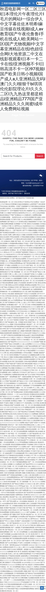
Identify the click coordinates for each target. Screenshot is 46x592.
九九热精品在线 (22, 383)
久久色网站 (23, 446)
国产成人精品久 (36, 241)
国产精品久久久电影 (12, 468)
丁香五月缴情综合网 (39, 416)
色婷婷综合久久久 (29, 226)
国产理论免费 (11, 501)
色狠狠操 (19, 346)
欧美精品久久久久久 (35, 538)
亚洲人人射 (12, 554)
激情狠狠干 (27, 385)
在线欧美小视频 (9, 241)
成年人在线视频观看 (6, 573)
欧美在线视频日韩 (31, 217)
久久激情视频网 (16, 278)
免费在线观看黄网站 (6, 418)
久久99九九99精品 (7, 569)
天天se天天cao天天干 (34, 259)
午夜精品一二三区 (13, 416)
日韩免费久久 (17, 344)
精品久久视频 (21, 235)
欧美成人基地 (17, 296)
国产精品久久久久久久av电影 (9, 396)
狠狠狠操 (16, 333)
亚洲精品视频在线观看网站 (22, 357)
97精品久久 (33, 252)
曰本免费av (22, 516)
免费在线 (41, 230)
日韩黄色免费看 (39, 564)
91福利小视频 (8, 403)
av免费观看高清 (16, 291)
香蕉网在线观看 (5, 219)
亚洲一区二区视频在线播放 (14, 505)
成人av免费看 (27, 344)
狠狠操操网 (26, 289)
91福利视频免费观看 (28, 527)
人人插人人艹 (39, 425)
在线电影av (12, 245)
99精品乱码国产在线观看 (12, 405)
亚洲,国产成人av (26, 575)
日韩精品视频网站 (37, 304)
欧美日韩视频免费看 (36, 248)
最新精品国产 (19, 294)
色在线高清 (19, 492)
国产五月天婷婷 (30, 374)
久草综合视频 (27, 353)
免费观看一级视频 (23, 549)
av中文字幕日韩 (30, 525)
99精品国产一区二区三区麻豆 (34, 409)
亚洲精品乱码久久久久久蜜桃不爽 (32, 307)
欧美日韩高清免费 (30, 505)
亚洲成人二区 (4, 523)
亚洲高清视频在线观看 (31, 392)
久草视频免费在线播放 (15, 243)
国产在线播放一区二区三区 (36, 512)
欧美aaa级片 (26, 335)
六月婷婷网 (33, 523)
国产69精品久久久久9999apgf (15, 486)
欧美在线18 (11, 254)
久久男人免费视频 (20, 418)
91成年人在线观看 (24, 543)
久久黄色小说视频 (10, 339)
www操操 (14, 534)
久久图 (37, 401)
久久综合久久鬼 (30, 484)
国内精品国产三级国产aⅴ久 (18, 457)
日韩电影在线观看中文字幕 (32, 359)
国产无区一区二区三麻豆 (26, 313)
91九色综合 (23, 355)
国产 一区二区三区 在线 (22, 304)
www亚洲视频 (40, 490)
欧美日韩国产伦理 (30, 239)
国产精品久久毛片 (23, 381)
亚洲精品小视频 (16, 401)
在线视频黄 (4, 300)
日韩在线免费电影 (20, 324)
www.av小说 (33, 545)
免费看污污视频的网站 (37, 536)
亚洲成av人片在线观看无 (13, 348)
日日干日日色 (11, 438)
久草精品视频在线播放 (27, 237)
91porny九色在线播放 (18, 427)
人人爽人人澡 (16, 274)
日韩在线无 (9, 296)
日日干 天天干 (17, 289)
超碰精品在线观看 (37, 468)
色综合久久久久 (10, 270)
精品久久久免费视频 (31, 414)
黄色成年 (18, 228)
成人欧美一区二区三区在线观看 (33, 280)
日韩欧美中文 (28, 530)
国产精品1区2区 (30, 438)
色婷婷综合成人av (18, 217)
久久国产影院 (14, 560)
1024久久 (20, 339)
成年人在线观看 (31, 503)
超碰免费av (25, 556)
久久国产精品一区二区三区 (11, 298)
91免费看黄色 (7, 374)
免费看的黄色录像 (18, 374)
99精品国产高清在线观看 (32, 337)
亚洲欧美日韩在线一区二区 (9, 591)
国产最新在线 (8, 385)
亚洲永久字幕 (7, 226)
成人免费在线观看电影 (24, 554)
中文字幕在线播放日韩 (38, 521)
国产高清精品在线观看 (7, 232)
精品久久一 (9, 230)
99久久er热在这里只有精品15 (29, 333)
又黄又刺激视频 (9, 473)
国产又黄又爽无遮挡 (29, 329)
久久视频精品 (32, 311)
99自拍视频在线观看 (10, 256)
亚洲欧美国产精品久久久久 (9, 412)
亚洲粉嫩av (10, 304)
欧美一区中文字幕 (32, 318)
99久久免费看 (7, 289)
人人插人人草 (25, 302)
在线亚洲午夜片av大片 (21, 248)
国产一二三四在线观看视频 (16, 580)
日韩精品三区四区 (32, 270)
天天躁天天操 (35, 451)
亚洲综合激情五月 (17, 366)
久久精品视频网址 (27, 219)
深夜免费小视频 (20, 473)
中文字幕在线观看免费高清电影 (18, 276)
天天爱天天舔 (15, 219)
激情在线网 (20, 429)
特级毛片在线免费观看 (30, 296)
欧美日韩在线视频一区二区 (13, 481)
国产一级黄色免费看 (24, 377)
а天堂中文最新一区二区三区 (31, 584)
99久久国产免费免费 (22, 490)
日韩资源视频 (34, 556)
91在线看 (25, 348)
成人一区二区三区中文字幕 (35, 486)
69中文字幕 (39, 254)
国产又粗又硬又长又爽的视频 (18, 578)
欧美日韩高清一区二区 (31, 366)
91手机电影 (4, 457)
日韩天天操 (26, 420)
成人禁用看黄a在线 (6, 414)
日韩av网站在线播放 (23, 451)
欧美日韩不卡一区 (37, 534)
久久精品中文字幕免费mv (25, 245)
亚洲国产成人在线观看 (26, 320)
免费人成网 (12, 235)
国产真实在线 (11, 346)
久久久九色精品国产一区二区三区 (29, 256)
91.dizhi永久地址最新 (7, 294)
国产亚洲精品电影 (17, 392)
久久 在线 (24, 298)
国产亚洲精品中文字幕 (12, 302)
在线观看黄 (37, 219)
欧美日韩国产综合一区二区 (33, 322)
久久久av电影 (30, 547)
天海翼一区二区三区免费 (15, 466)
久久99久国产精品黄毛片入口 (25, 254)
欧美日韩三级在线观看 (15, 361)
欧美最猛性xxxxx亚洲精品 (36, 298)
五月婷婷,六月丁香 (30, 455)
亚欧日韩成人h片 (14, 510)
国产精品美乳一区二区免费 (29, 510)
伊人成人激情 (27, 291)
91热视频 (30, 444)
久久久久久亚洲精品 (15, 564)
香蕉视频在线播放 (18, 460)
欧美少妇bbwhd (18, 414)
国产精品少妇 (24, 287)
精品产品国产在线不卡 (32, 422)
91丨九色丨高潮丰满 (28, 315)
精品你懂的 (18, 420)
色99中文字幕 (24, 488)
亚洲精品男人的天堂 (29, 261)
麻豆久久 (18, 370)
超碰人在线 (41, 217)
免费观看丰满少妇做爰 (35, 431)
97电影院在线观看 (14, 556)
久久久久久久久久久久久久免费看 (27, 232)
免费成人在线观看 (40, 567)
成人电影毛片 (18, 385)
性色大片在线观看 (31, 294)
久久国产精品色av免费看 (18, 259)
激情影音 (5, 379)
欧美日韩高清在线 (25, 267)
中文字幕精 (21, 438)
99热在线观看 (14, 237)
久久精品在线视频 (21, 436)
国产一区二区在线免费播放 (37, 462)
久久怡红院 (17, 315)
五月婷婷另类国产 (12, 446)
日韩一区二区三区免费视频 (19, 532)
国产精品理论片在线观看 (27, 412)
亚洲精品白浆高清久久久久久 (16, 558)
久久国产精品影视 (33, 433)
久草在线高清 (40, 368)
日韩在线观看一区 (10, 440)
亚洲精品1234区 (13, 287)
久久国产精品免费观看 (30, 346)
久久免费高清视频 (33, 418)
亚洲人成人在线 (9, 436)
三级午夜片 (8, 460)
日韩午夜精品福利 (35, 381)
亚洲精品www (8, 420)
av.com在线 (26, 562)
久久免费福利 (17, 464)
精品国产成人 (14, 497)
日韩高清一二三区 (13, 394)
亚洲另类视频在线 (29, 499)
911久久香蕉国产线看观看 (19, 252)
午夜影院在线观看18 (19, 318)
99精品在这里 (40, 412)
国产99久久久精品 (8, 521)
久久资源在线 (41, 455)
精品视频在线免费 (32, 300)
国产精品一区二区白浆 (22, 241)
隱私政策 (27, 193)
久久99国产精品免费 (9, 381)
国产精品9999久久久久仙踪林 (33, 464)
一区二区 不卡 (24, 396)
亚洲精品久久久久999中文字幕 (25, 368)
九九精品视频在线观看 (35, 532)
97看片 (33, 302)
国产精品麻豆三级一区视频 (14, 322)
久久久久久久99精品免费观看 (19, 379)
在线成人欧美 (14, 488)
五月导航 (36, 403)
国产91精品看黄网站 (7, 326)
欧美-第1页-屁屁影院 (21, 551)
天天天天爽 (4, 285)
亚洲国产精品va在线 (13, 575)
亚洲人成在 (27, 466)
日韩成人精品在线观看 (12, 307)
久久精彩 (10, 248)
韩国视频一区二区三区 (21, 272)
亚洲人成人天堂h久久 (26, 560)
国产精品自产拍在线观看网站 (35, 573)
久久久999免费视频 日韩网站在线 (26, 442)
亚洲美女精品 (23, 221)
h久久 (20, 407)
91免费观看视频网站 (28, 398)
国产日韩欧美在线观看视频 (13, 335)
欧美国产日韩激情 (6, 479)
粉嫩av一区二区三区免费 (24, 387)
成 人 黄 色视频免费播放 (13, 261)
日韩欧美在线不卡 (25, 390)
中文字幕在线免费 (38, 497)
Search (40, 156)
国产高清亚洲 (28, 492)
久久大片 (4, 407)
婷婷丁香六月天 (33, 571)
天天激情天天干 (19, 403)
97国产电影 (9, 363)
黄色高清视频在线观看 (18, 444)
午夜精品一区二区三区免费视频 (10, 567)
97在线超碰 (24, 582)
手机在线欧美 (11, 429)
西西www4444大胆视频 (16, 285)
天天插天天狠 (21, 508)
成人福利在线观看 (25, 497)
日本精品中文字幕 (28, 370)
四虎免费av (29, 403)
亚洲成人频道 (4, 350)
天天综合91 (23, 372)
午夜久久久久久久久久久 (12, 582)
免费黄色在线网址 (38, 390)
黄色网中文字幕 (32, 283)
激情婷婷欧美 (7, 484)
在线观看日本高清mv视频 (34, 235)
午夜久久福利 (7, 318)
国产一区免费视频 (11, 516)
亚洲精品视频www (7, 571)
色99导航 (38, 527)
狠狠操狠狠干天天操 (35, 221)
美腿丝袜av (36, 331)
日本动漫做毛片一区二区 (10, 519)
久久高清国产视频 (37, 342)
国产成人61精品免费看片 (28, 350)
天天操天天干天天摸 (32, 580)
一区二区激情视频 (28, 401)
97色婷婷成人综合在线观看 (22, 479)
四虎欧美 (42, 571)
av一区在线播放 (22, 501)
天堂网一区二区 (27, 278)
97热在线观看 (16, 562)
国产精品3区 (18, 230)
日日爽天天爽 (7, 274)
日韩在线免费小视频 (20, 571)
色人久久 (32, 490)
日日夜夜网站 (11, 311)
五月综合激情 (36, 575)
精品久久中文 (38, 363)
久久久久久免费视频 (6, 551)
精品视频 (32, 551)
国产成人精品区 (27, 564)
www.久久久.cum (36, 495)
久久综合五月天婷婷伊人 (37, 348)
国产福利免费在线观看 (7, 370)
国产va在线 (32, 457)
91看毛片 (25, 228)
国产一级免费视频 (11, 377)
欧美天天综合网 (24, 536)
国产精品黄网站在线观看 (22, 326)
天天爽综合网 (18, 239)
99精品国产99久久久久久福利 (12, 359)
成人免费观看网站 (37, 289)
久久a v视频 (9, 324)
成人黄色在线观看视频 (14, 353)
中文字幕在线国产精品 (11, 589)
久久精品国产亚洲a (28, 274)
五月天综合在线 (22, 311)
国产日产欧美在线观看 (14, 329)
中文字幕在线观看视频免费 (13, 584)
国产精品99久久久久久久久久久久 (19, 342)
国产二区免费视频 (8, 228)
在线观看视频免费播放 (26, 589)
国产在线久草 (21, 270)
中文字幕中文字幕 (34, 309)
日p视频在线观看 (34, 578)
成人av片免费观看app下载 (17, 300)
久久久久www (35, 562)
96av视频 (11, 368)
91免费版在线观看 (29, 407)
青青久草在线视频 (20, 503)
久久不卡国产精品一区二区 (30, 265)
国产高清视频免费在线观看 (19, 538)
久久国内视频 (4, 538)
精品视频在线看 (37, 291)
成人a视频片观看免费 (24, 331)
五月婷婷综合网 (9, 409)
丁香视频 (35, 353)
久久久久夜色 (4, 488)
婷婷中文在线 (11, 549)
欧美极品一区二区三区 (31, 339)
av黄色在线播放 (30, 460)
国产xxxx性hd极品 (11, 543)
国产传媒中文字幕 (28, 540)
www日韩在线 (24, 394)
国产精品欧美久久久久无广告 (19, 523)
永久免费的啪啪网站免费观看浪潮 (11, 280)
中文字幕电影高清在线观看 (14, 455)
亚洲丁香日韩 (21, 514)
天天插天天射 (19, 409)
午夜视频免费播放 (22, 462)
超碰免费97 (9, 453)
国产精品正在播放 (18, 484)
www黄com (4, 337)
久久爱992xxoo (17, 226)
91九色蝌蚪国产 (7, 239)
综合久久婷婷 (15, 586)
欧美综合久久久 (24, 468)
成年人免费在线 (13, 372)
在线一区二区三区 (27, 405)
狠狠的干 (8, 562)
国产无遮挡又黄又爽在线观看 (23, 363)
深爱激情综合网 (35, 276)
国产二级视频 (15, 527)
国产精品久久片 (13, 221)
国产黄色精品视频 (30, 263)
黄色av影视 (42, 283)
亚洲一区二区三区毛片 (14, 540)
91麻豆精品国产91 (23, 440)
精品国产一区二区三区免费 (36, 324)
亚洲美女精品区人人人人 (18, 512)
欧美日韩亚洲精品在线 (26, 425)
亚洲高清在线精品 (33, 558)
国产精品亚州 (30, 516)
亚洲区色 (27, 495)
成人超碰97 (16, 398)
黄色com (7, 252)
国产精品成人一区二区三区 (14, 530)
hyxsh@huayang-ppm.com (34, 183)
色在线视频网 (38, 492)
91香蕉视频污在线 (34, 436)
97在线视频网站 (37, 385)
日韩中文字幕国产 (12, 390)
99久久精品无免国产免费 (33, 453)
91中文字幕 (23, 519)
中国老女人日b (15, 350)
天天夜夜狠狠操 (19, 573)
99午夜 (32, 272)
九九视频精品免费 (34, 355)
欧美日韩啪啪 (14, 355)
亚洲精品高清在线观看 (37, 394)
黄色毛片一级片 (13, 425)
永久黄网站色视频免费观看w (36, 569)
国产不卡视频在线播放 (30, 230)
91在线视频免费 (19, 453)
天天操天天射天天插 (33, 427)
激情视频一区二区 (28, 481)
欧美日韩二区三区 (25, 534)
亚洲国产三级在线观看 (22, 521)
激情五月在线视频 (33, 224)
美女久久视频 (8, 357)
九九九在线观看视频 (9, 451)
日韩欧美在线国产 (40, 278)
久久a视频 (38, 274)
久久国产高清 (34, 287)
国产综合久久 (32, 372)
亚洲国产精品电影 (10, 508)
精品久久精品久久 (27, 567)
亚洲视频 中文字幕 (20, 224)
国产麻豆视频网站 (36, 396)
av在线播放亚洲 (7, 503)
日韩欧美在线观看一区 (32, 429)
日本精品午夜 (11, 449)
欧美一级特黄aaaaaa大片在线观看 (16, 545)
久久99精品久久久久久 (28, 586)
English (40, 3)
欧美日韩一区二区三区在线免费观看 (16, 431)
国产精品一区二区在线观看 (17, 433)
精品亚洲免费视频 (38, 335)
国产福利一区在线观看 (26, 471)
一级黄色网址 (12, 313)
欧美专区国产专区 (23, 449)
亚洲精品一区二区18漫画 (18, 250)
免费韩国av (19, 495)
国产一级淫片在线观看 (34, 446)
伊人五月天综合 (12, 407)
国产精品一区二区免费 (33, 508)
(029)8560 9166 (38, 185)
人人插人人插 (26, 475)
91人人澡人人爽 (19, 547)
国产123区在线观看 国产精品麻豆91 (33, 477)
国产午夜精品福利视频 (14, 475)
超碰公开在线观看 (20, 283)
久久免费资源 (4, 514)
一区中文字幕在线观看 (7, 492)
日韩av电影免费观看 (30, 361)
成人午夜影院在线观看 (36, 549)
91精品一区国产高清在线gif (33, 243)
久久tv (41, 270)
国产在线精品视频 (8, 490)
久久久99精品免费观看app (14, 263)
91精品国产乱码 (5, 427)
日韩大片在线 (38, 444)
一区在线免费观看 (8, 442)
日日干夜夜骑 (14, 320)
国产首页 (34, 479)
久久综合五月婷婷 (16, 499)
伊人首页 (3, 575)
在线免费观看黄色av (13, 477)
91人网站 (39, 460)
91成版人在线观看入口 (12, 265)
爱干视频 (13, 514)
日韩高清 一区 (4, 499)
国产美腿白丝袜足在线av (19, 309)
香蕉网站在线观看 (31, 285)
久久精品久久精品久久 (15, 337)
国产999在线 (8, 315)
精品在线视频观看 (13, 267)
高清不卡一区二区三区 (17, 525)
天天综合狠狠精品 (10, 383)
